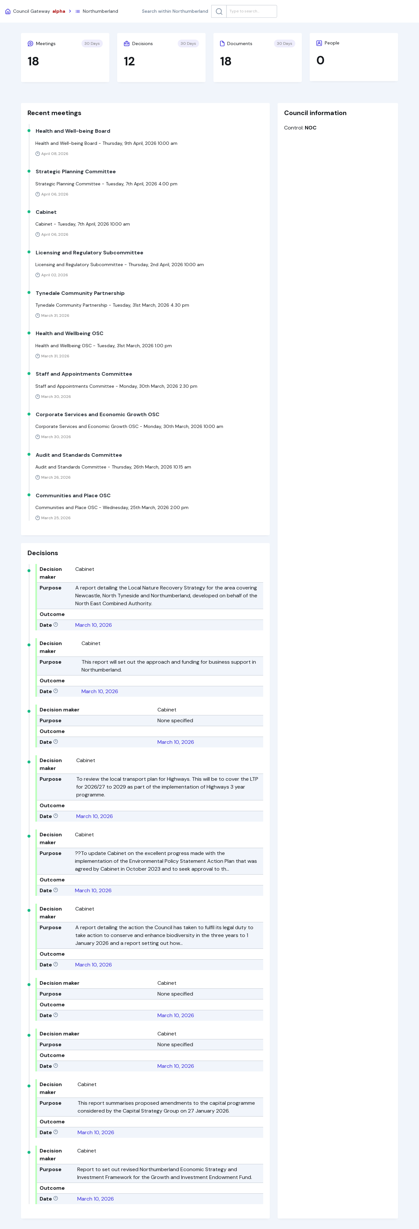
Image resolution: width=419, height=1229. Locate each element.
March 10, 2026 (93, 625)
